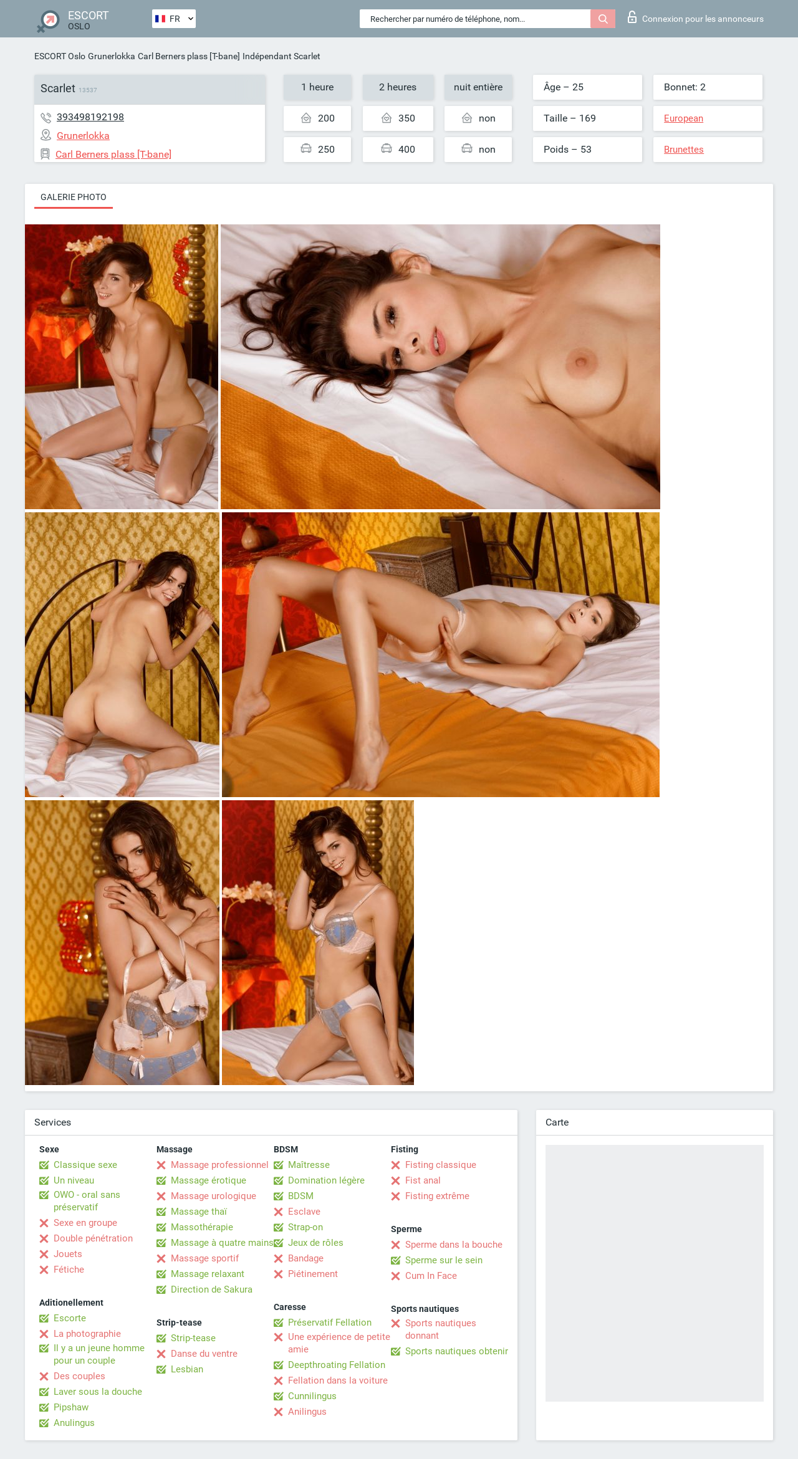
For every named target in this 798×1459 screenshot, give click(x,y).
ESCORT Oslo (59, 56)
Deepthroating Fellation (336, 1365)
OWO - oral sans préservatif (87, 1201)
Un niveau (74, 1180)
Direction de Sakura (211, 1289)
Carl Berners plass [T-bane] (189, 56)
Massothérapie (202, 1227)
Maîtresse (309, 1164)
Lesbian (187, 1369)
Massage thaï (199, 1211)
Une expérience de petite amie (339, 1343)
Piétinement (313, 1274)
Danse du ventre (204, 1353)
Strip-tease (193, 1338)
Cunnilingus (312, 1396)
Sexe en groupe (85, 1222)
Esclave (304, 1211)
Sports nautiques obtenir (456, 1351)
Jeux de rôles (316, 1242)
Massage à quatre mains (222, 1242)
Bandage (306, 1258)
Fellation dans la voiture (338, 1380)
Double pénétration (93, 1238)
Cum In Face (431, 1275)
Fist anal (423, 1180)
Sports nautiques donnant (440, 1329)
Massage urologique (213, 1196)
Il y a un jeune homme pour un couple (99, 1354)
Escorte (70, 1318)
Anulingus (74, 1422)
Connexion (696, 17)
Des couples (79, 1376)
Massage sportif (205, 1258)
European (683, 118)
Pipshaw (71, 1407)
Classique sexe (85, 1164)
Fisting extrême (437, 1196)
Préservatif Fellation (330, 1322)
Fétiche (69, 1269)
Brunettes (684, 149)
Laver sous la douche (98, 1391)
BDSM (301, 1196)
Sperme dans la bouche (453, 1244)
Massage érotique (208, 1180)
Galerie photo (74, 197)
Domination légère (326, 1180)
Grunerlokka (111, 56)
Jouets (68, 1254)
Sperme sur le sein (444, 1260)
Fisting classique (440, 1164)
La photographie (87, 1333)
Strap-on (305, 1227)
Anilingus (307, 1411)
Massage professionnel (220, 1164)
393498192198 (90, 117)
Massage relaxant (207, 1274)
